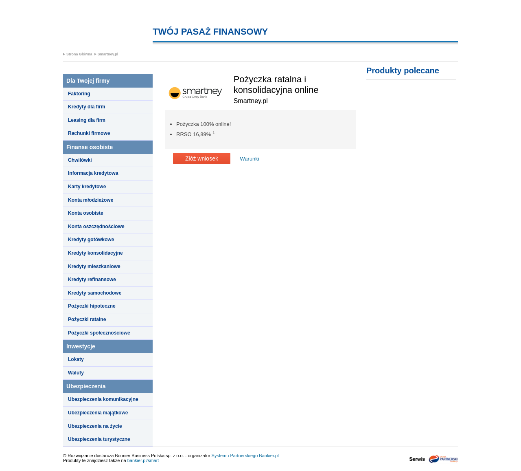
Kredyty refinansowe (92, 279)
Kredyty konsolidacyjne (95, 253)
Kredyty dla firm (86, 107)
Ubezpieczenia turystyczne (99, 439)
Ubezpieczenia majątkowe (98, 413)
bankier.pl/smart (143, 460)
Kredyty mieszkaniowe (94, 266)
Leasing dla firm (86, 120)
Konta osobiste (85, 213)
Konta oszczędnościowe (96, 226)
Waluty (76, 373)
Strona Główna (79, 54)
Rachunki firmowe (89, 133)
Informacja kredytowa (93, 173)
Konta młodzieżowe (90, 200)
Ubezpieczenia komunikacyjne (103, 399)
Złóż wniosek (201, 158)
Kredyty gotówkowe (91, 239)
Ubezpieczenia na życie (95, 426)
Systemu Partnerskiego (235, 455)
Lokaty (76, 359)
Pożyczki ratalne (87, 319)
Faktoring (79, 94)
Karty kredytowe (87, 186)
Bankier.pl (268, 455)
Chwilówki (80, 160)
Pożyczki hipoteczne (92, 306)
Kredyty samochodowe (94, 293)
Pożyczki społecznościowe (99, 333)
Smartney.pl (108, 54)
